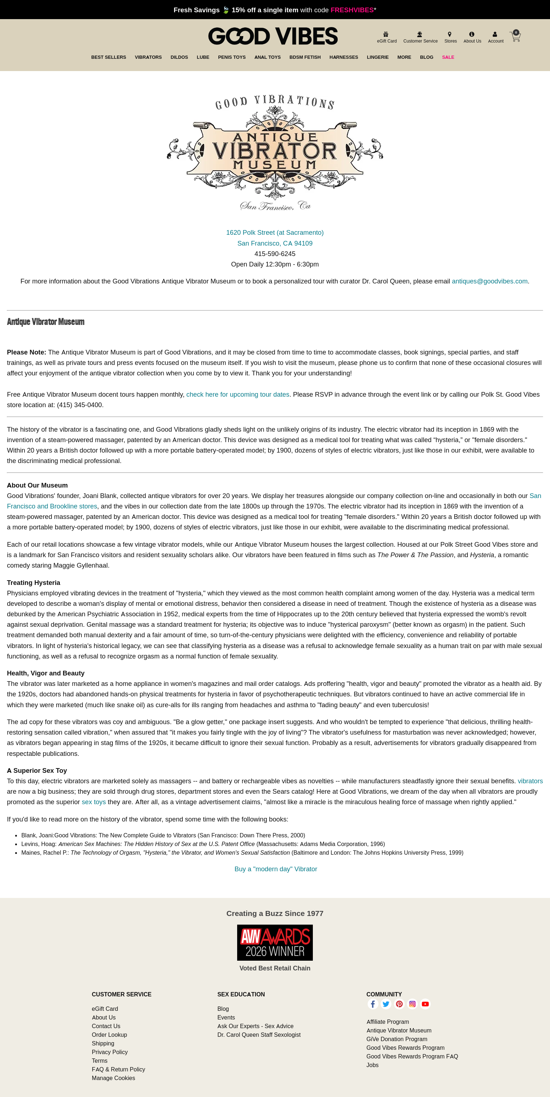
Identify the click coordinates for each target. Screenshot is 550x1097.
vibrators (530, 781)
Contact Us (106, 1026)
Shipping (103, 1043)
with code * (275, 9)
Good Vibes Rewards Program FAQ (412, 1056)
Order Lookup (109, 1034)
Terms (100, 1060)
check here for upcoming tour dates (237, 394)
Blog (223, 1008)
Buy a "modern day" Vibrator (276, 869)
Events (226, 1017)
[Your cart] (515, 37)
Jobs (373, 1065)
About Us (104, 1017)
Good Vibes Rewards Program (406, 1047)
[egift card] (385, 38)
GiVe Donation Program (397, 1039)
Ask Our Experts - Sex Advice (255, 1026)
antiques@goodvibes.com (490, 281)
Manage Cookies (113, 1077)
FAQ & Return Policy (118, 1069)
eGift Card (105, 1008)
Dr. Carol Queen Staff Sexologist (259, 1034)
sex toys (94, 802)
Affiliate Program (388, 1021)
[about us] (471, 38)
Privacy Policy (110, 1052)
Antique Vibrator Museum (399, 1030)
